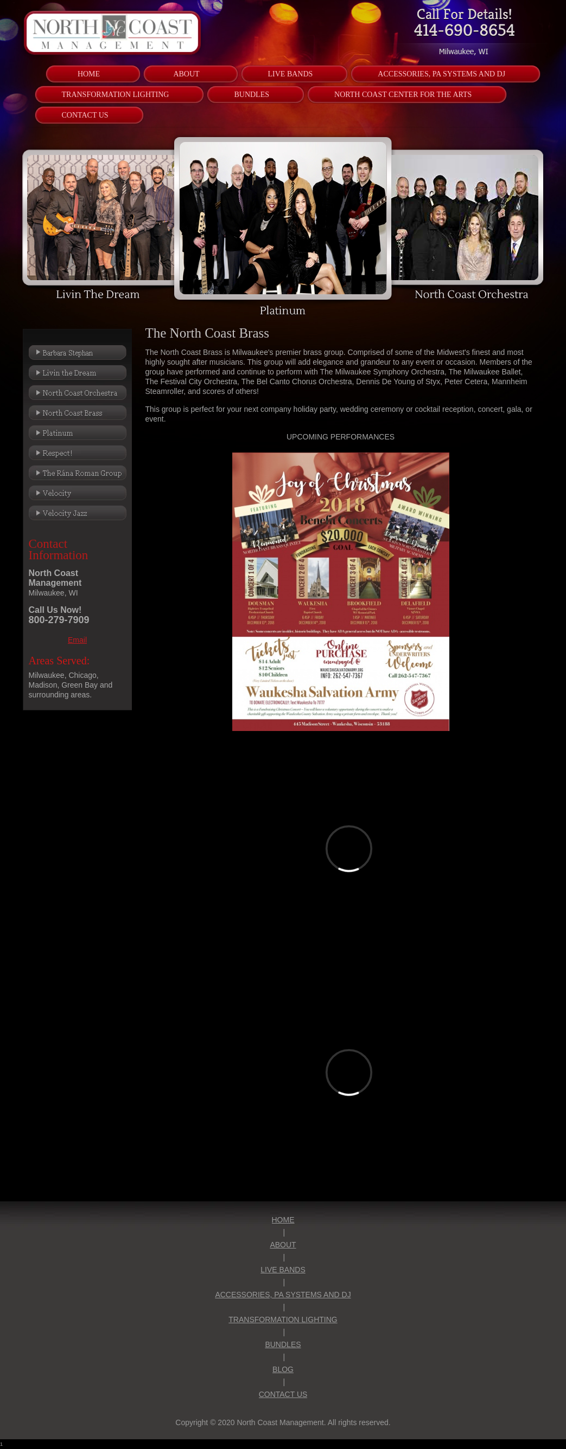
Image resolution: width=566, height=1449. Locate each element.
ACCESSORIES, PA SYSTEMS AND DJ (283, 1294)
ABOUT (283, 1244)
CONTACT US (283, 1394)
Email (77, 640)
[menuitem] (89, 74)
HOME (283, 1219)
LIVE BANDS (282, 1269)
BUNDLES (283, 1344)
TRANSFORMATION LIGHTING (282, 1319)
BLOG (283, 1369)
